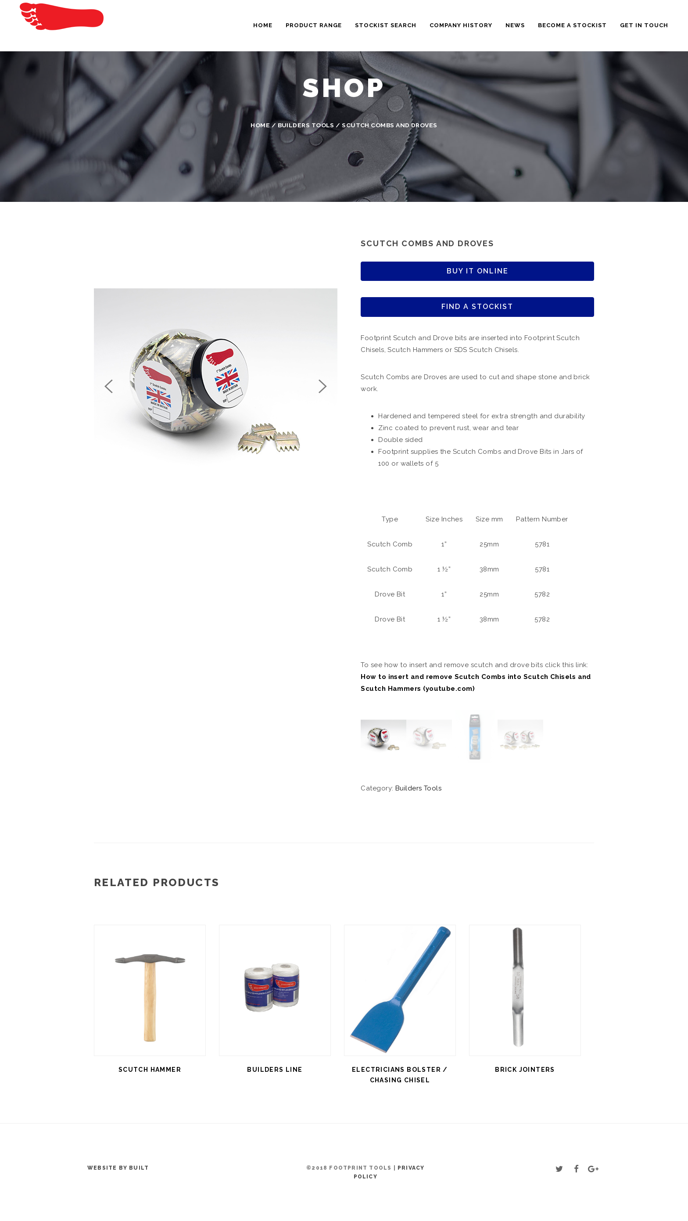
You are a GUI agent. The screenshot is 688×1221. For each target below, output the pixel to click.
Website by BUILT (118, 1168)
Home (262, 25)
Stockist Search (385, 25)
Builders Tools (306, 125)
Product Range (314, 25)
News (515, 25)
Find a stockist (477, 306)
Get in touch (644, 25)
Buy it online (478, 271)
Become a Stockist (572, 25)
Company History (461, 25)
